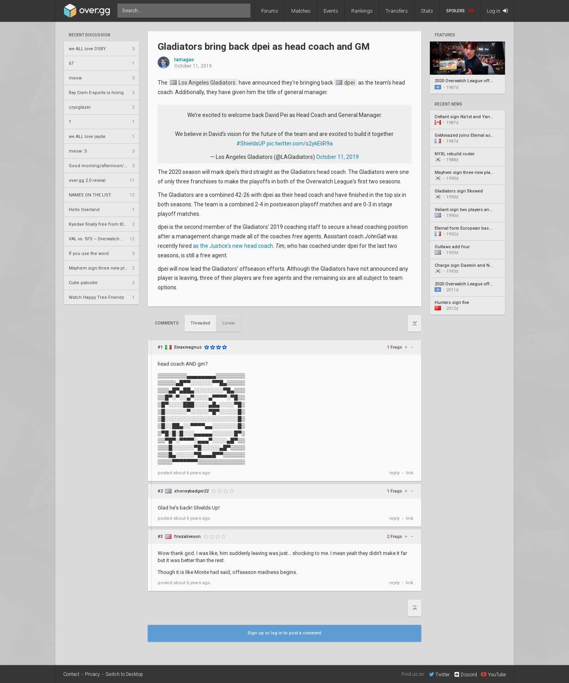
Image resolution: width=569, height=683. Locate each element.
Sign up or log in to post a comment (284, 633)
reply (394, 473)
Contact (71, 674)
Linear (228, 323)
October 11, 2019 (337, 157)
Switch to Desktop (124, 674)
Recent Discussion (89, 35)
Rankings (362, 11)
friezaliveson (187, 536)
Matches (301, 11)
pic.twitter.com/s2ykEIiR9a (300, 143)
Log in (497, 11)
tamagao (184, 59)
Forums (269, 11)
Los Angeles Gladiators (203, 82)
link (409, 473)
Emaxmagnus (188, 347)
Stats (427, 11)
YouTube (493, 674)
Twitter (439, 674)
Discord (465, 675)
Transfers (397, 11)
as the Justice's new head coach (233, 246)
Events (331, 11)
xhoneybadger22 (191, 491)
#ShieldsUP (251, 143)
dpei (345, 82)
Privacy (92, 674)
